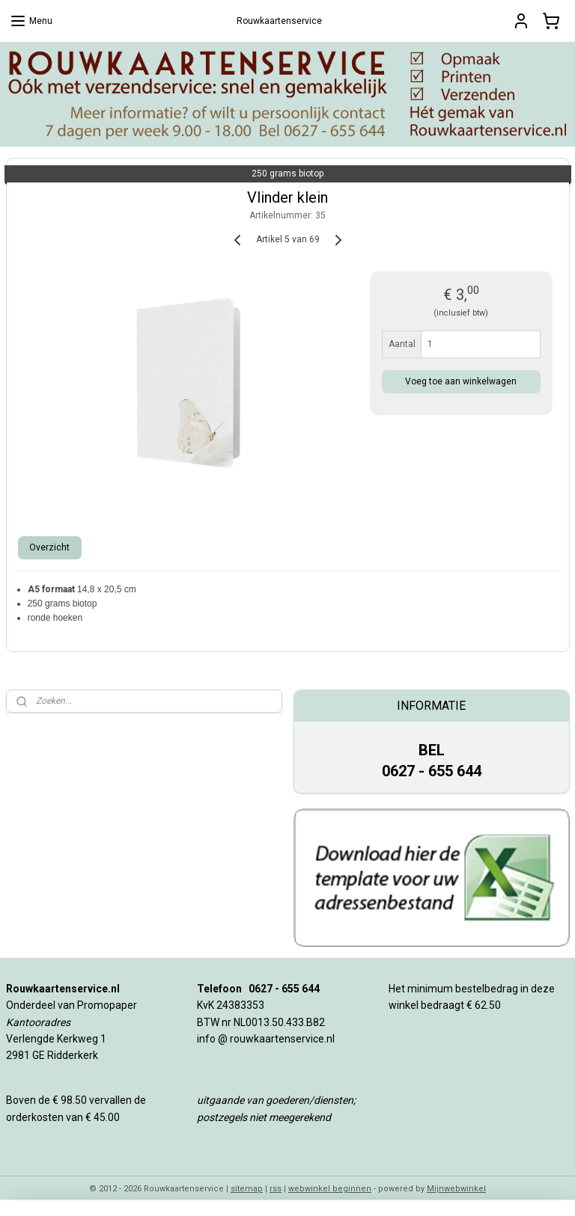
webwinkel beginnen (329, 1189)
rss (276, 1189)
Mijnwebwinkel (456, 1189)
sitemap (247, 1189)
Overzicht (49, 546)
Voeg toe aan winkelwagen (461, 380)
